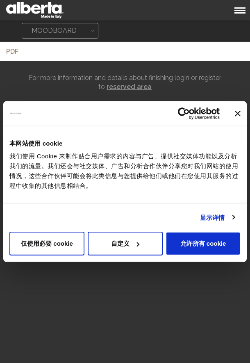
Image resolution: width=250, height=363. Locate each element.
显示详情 (212, 217)
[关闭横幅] (238, 113)
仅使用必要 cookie (47, 243)
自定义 (125, 243)
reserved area (129, 87)
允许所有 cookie (203, 243)
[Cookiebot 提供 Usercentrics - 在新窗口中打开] (184, 113)
